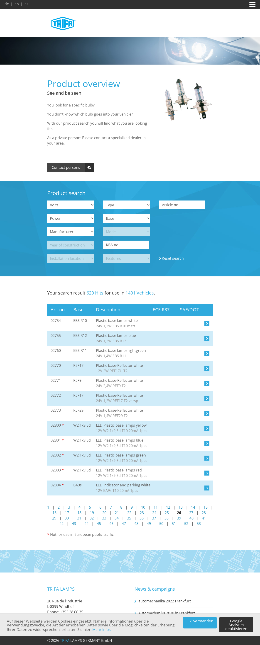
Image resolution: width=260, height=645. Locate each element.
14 (193, 507)
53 (199, 523)
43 (74, 523)
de (7, 3)
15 (206, 507)
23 (142, 512)
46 (111, 523)
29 (54, 518)
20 (104, 512)
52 (186, 523)
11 (156, 507)
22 (129, 512)
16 (54, 512)
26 (179, 512)
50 (161, 523)
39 (179, 518)
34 (117, 518)
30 (67, 518)
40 (191, 518)
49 (149, 523)
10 (143, 507)
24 (154, 512)
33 (104, 518)
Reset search (173, 258)
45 (99, 523)
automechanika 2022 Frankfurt (164, 601)
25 (167, 512)
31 (79, 518)
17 (67, 512)
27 (191, 512)
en (17, 3)
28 (204, 512)
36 (142, 518)
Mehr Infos (101, 629)
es (26, 3)
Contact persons (66, 167)
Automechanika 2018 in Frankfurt (166, 613)
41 (204, 518)
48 (136, 523)
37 (154, 518)
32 (92, 518)
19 (92, 512)
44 (86, 523)
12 (168, 507)
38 (166, 518)
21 (117, 512)
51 (174, 523)
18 (79, 512)
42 (61, 523)
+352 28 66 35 (71, 611)
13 (181, 507)
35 (129, 518)
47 (124, 523)
